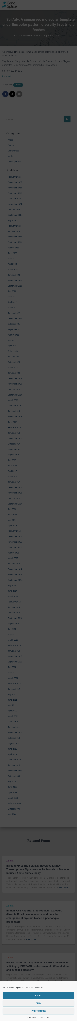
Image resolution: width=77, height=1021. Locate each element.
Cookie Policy (31, 1017)
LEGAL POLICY (44, 1017)
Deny (38, 1003)
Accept (39, 995)
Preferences (38, 1011)
